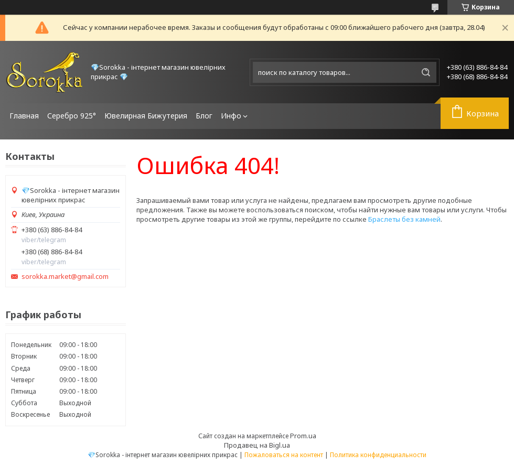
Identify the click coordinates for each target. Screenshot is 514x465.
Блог (204, 116)
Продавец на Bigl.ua (257, 445)
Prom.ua (303, 435)
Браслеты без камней (404, 219)
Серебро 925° (71, 116)
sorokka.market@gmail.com (65, 276)
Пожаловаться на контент (283, 454)
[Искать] (425, 72)
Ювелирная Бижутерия (145, 116)
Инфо (231, 116)
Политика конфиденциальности (378, 454)
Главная (24, 116)
